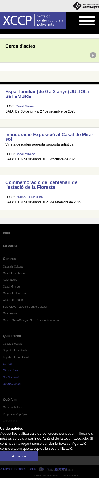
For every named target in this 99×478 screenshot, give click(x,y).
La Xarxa (10, 246)
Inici (3, 32)
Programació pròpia (15, 414)
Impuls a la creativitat (16, 357)
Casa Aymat (10, 313)
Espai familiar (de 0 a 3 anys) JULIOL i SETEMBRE (47, 94)
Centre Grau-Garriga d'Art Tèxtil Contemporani (31, 320)
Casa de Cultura (13, 266)
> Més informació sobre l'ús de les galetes (33, 469)
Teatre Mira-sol (12, 383)
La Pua (7, 363)
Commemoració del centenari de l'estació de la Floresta (41, 185)
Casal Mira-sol (26, 106)
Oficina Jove (10, 370)
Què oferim (12, 336)
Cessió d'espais (12, 343)
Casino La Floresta (29, 197)
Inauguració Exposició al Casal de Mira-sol (49, 137)
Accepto (19, 456)
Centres (9, 259)
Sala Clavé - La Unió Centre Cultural (25, 306)
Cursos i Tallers (12, 407)
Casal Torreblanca (14, 273)
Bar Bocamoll (11, 377)
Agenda (14, 32)
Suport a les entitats (15, 350)
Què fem (10, 399)
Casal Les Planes (13, 299)
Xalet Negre (10, 279)
